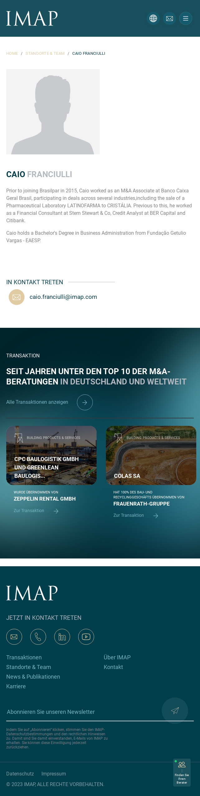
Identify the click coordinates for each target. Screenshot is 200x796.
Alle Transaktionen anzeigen (49, 402)
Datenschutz (20, 774)
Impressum (53, 774)
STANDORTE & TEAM (45, 53)
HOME (12, 53)
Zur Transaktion (39, 511)
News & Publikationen (33, 676)
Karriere (16, 686)
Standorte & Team (28, 667)
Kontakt (113, 667)
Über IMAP (117, 657)
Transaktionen (24, 657)
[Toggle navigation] (185, 18)
